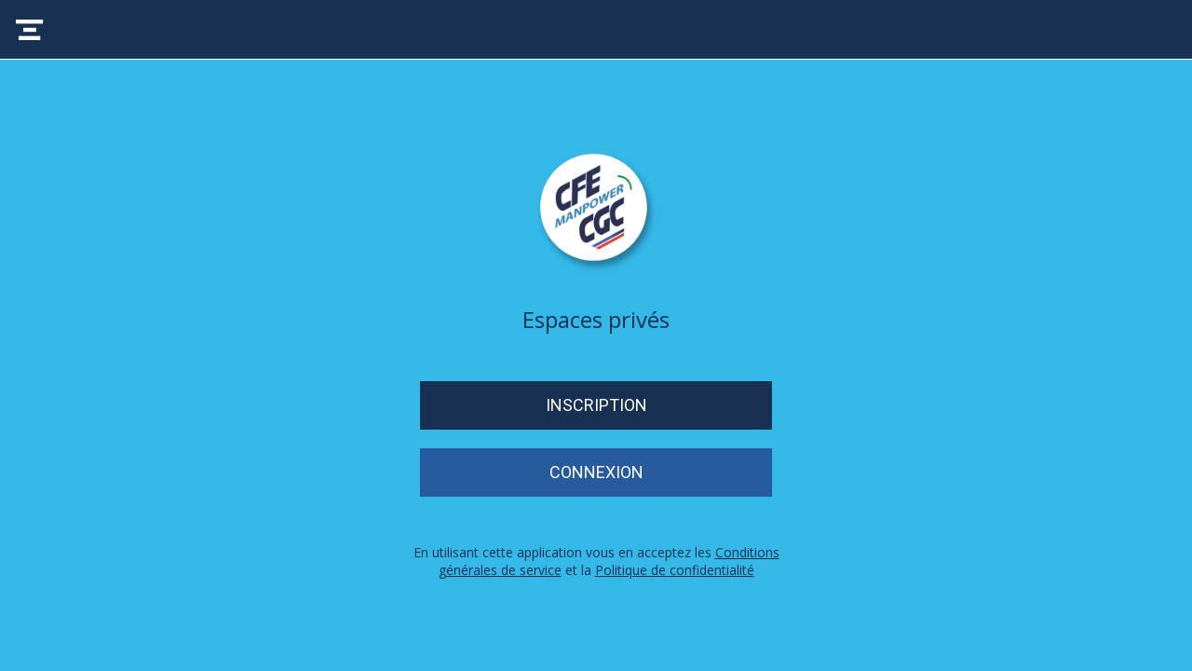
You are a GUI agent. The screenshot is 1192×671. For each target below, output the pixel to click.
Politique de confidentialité (674, 570)
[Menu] (29, 29)
